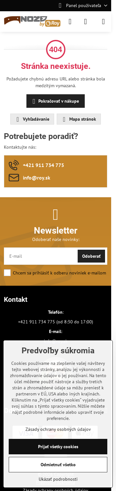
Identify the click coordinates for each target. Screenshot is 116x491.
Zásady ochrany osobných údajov (58, 429)
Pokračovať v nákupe (54, 101)
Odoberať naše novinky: (55, 239)
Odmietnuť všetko (58, 465)
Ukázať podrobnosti (58, 479)
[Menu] (103, 21)
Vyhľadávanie (32, 119)
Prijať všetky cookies (58, 446)
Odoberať (91, 256)
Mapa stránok (78, 119)
